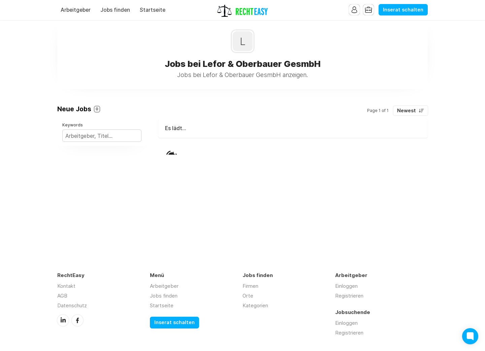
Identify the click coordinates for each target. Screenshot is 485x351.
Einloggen (346, 286)
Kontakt (66, 286)
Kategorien (255, 305)
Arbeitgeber (76, 10)
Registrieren (349, 295)
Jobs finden (115, 10)
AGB (62, 295)
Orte (248, 295)
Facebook (77, 320)
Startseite (152, 10)
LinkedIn (63, 320)
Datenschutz (72, 305)
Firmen (250, 286)
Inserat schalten (403, 10)
